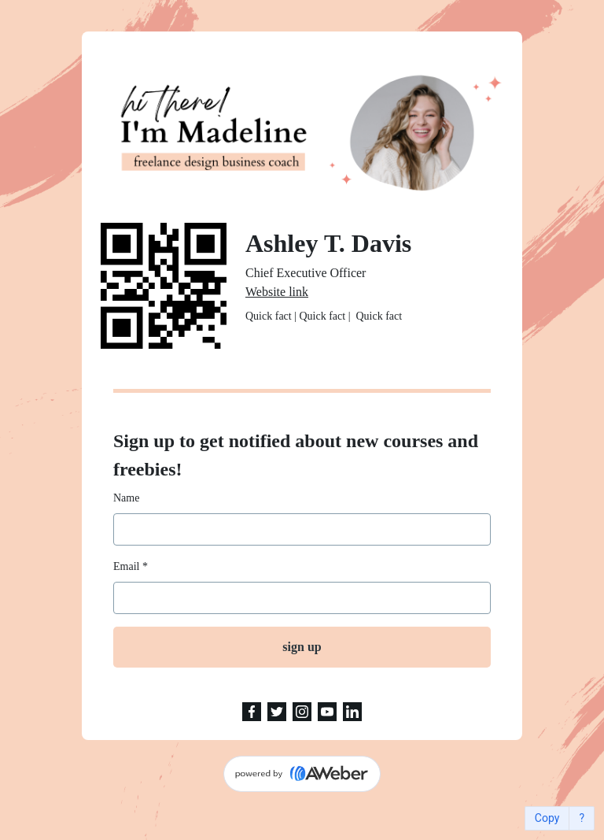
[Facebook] (251, 711)
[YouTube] (327, 711)
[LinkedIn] (352, 711)
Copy (547, 818)
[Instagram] (302, 711)
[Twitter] (276, 711)
